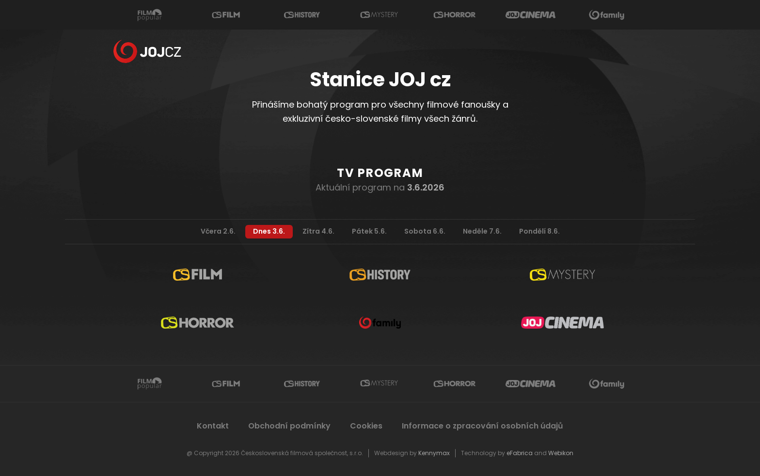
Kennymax (434, 453)
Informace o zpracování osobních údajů (483, 425)
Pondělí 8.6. (539, 231)
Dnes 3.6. (269, 231)
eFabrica (520, 453)
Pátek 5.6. (369, 231)
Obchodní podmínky (289, 425)
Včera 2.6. (218, 231)
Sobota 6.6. (424, 231)
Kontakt (213, 425)
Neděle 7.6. (482, 231)
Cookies (366, 425)
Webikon (560, 453)
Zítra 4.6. (318, 231)
